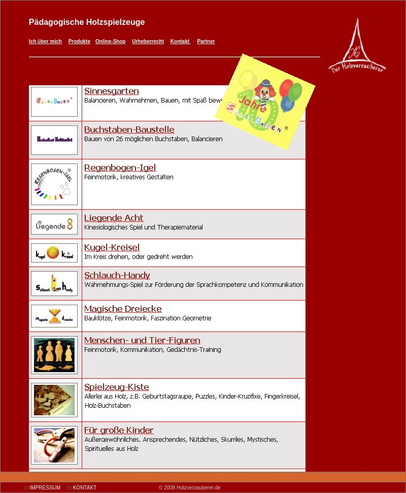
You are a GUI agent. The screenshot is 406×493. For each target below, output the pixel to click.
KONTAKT (84, 487)
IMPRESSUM (45, 487)
